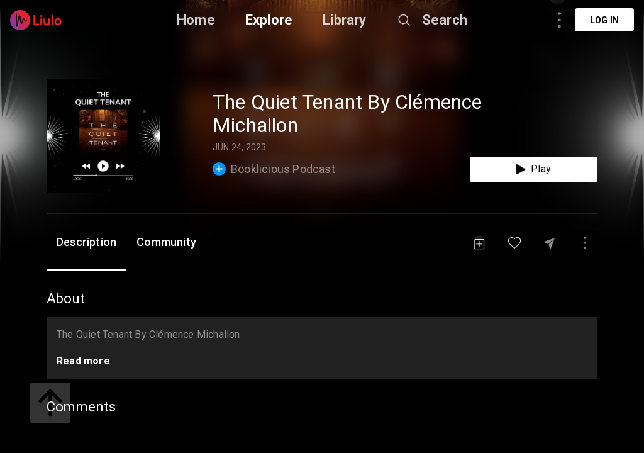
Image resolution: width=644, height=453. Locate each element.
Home (196, 20)
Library (344, 20)
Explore (268, 20)
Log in (604, 20)
